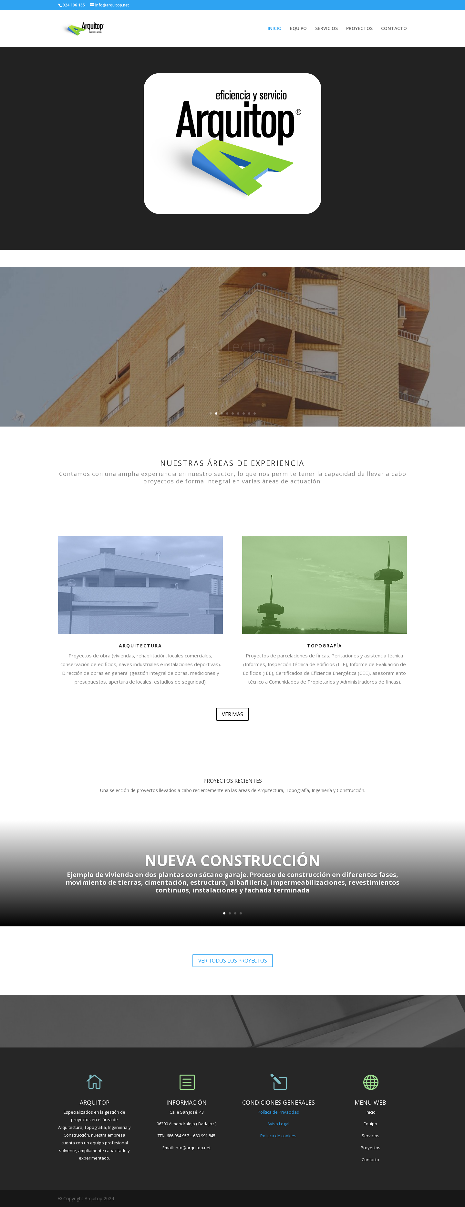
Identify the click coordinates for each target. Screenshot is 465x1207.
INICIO (275, 28)
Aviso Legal (278, 1124)
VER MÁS (232, 714)
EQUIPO (298, 28)
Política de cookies (278, 1136)
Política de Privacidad (278, 1112)
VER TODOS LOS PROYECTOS (232, 960)
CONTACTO (394, 28)
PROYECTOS (359, 28)
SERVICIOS (326, 28)
